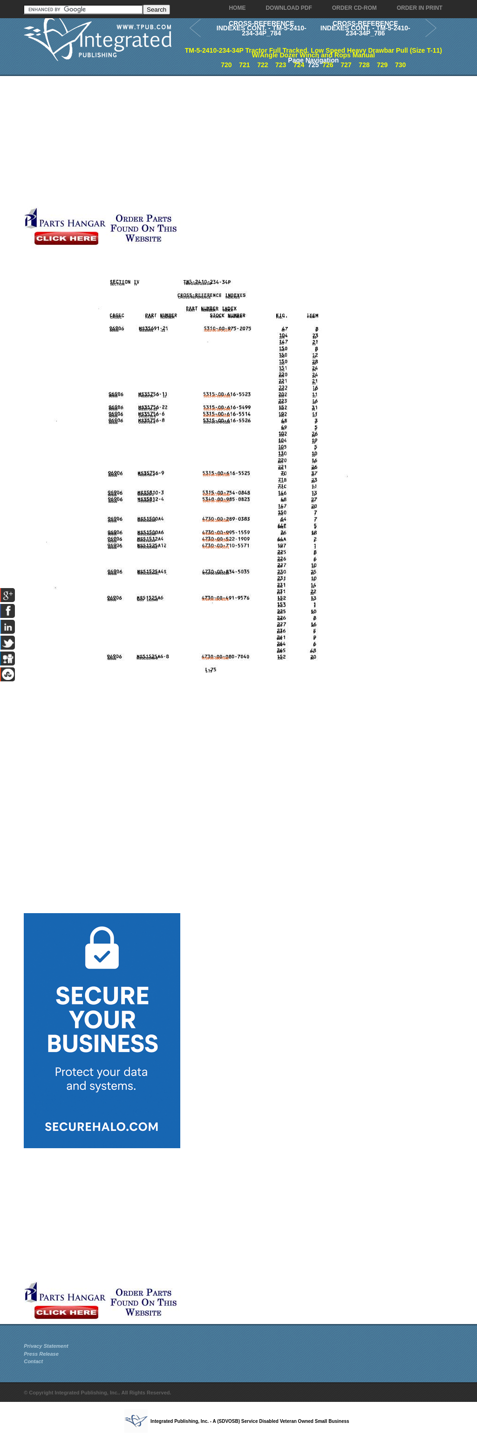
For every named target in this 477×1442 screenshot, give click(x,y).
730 (400, 65)
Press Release (41, 1354)
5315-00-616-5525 (216, 475)
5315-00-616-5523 (217, 396)
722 (262, 65)
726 (327, 65)
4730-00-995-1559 (215, 533)
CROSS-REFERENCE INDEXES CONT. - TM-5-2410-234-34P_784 (262, 28)
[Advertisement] (222, 141)
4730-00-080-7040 (215, 658)
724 (298, 65)
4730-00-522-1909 (215, 540)
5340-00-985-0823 (216, 501)
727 (346, 65)
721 (244, 65)
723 (280, 65)
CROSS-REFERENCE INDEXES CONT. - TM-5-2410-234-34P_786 (365, 28)
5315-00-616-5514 (216, 415)
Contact (33, 1361)
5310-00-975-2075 (217, 330)
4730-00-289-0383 (215, 520)
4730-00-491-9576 (215, 599)
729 (382, 65)
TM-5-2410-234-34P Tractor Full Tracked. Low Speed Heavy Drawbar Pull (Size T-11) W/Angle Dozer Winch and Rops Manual (313, 53)
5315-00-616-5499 (217, 409)
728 (364, 65)
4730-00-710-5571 (215, 547)
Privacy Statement (46, 1346)
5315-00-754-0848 (216, 494)
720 (226, 65)
